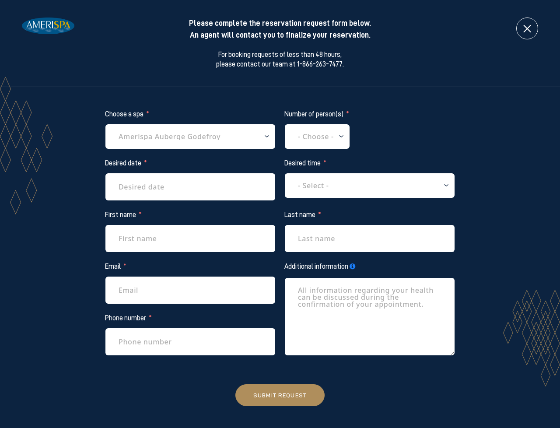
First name (120, 214)
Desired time (302, 163)
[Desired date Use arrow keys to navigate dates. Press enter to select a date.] (190, 187)
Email (113, 266)
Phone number (125, 318)
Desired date (123, 163)
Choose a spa (124, 114)
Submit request (280, 395)
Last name (299, 214)
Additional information (316, 266)
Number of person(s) (313, 114)
